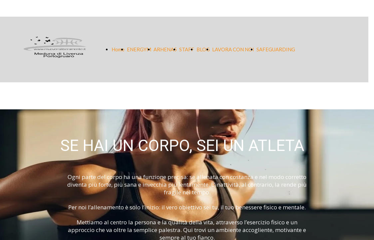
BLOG (203, 49)
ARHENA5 (165, 49)
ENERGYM (139, 49)
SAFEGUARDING (275, 49)
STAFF (186, 49)
